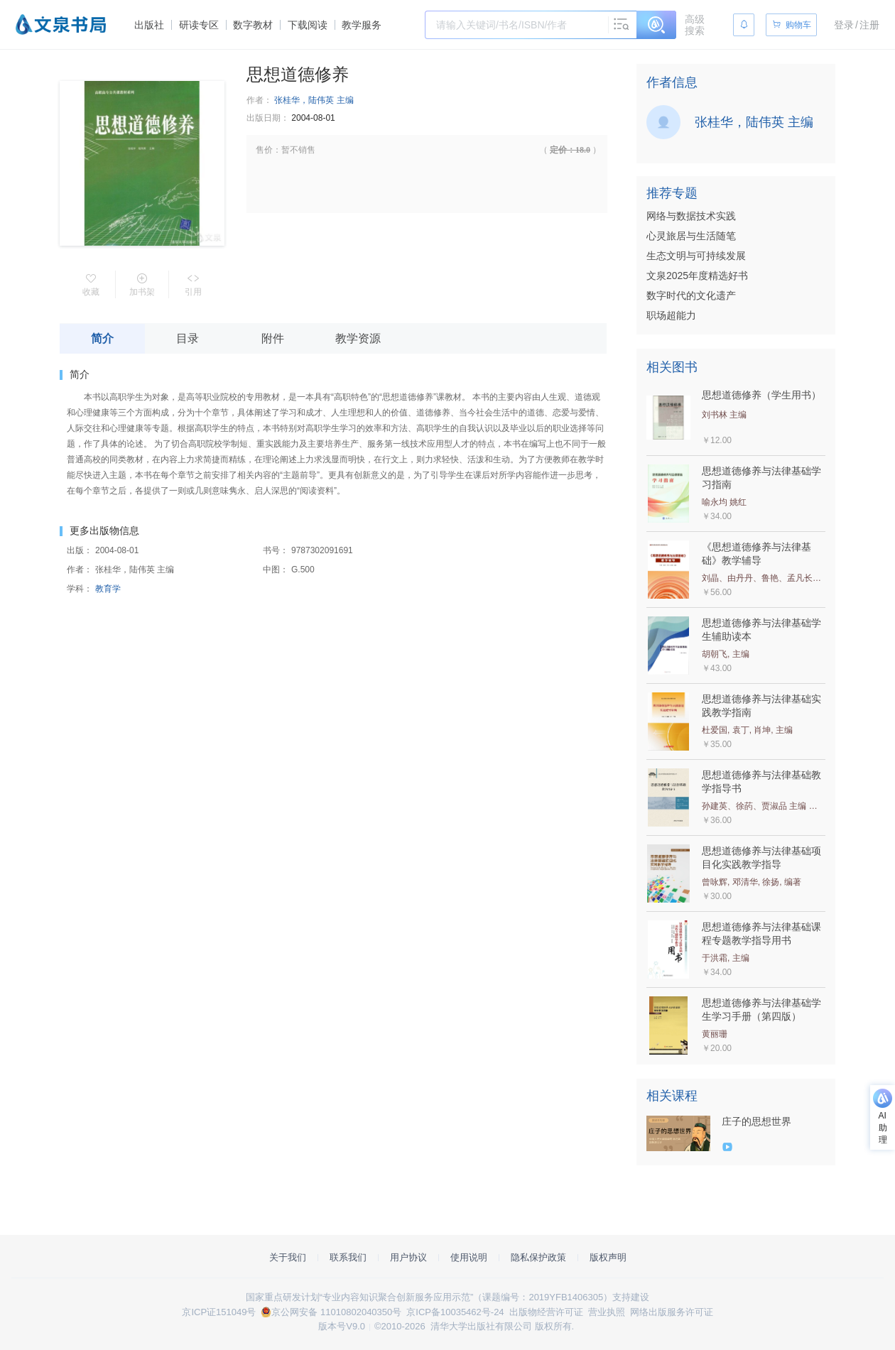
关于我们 (287, 1257)
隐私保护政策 (538, 1257)
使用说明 (468, 1257)
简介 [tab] (102, 338)
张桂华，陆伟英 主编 (313, 100)
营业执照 (606, 1312)
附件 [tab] (272, 338)
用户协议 (408, 1257)
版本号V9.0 (341, 1326)
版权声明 (608, 1257)
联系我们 (348, 1257)
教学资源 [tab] (358, 338)
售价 (264, 150)
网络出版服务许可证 (671, 1312)
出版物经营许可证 (546, 1312)
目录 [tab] (187, 338)
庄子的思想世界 (756, 1121)
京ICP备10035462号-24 (455, 1312)
